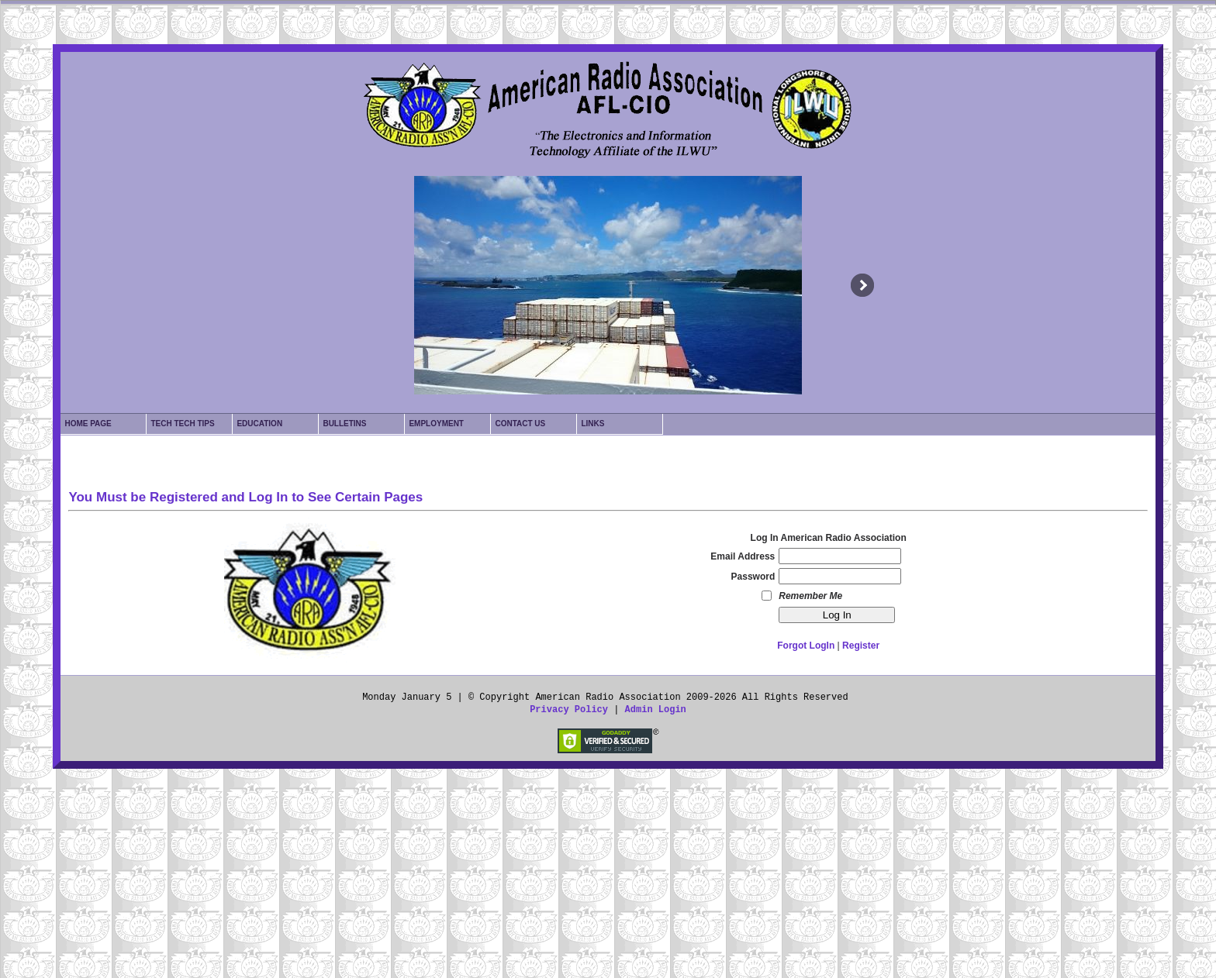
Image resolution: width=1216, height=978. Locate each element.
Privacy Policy (569, 709)
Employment (436, 423)
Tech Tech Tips (182, 423)
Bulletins (344, 423)
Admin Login (655, 709)
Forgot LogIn (805, 645)
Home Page (87, 423)
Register (860, 645)
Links (592, 423)
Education (259, 423)
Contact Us (520, 423)
